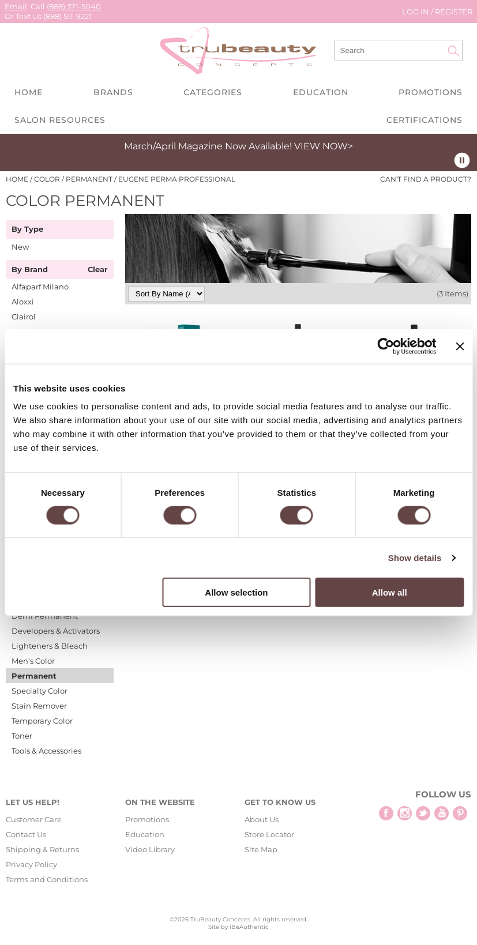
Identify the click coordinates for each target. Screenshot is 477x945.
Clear (98, 270)
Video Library (150, 849)
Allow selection (236, 592)
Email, (17, 6)
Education (320, 92)
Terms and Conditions (47, 879)
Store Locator (269, 834)
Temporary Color (42, 720)
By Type (27, 229)
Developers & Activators (56, 630)
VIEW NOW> (323, 146)
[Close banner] (460, 346)
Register (453, 11)
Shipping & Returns (42, 849)
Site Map (261, 849)
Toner (22, 735)
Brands (113, 92)
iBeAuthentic (249, 927)
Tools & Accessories (46, 750)
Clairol (24, 316)
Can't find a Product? (425, 179)
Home (28, 92)
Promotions (431, 92)
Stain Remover (39, 705)
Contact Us (26, 834)
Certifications (424, 120)
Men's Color (33, 660)
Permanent (34, 675)
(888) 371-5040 (74, 6)
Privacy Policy (31, 864)
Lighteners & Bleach (50, 645)
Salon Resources (60, 120)
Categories (212, 92)
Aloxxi (23, 301)
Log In (416, 11)
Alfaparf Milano (40, 286)
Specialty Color (39, 690)
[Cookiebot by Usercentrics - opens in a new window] (386, 346)
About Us (262, 819)
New (20, 246)
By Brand (30, 270)
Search (453, 51)
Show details (415, 557)
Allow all (389, 592)
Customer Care (34, 819)
